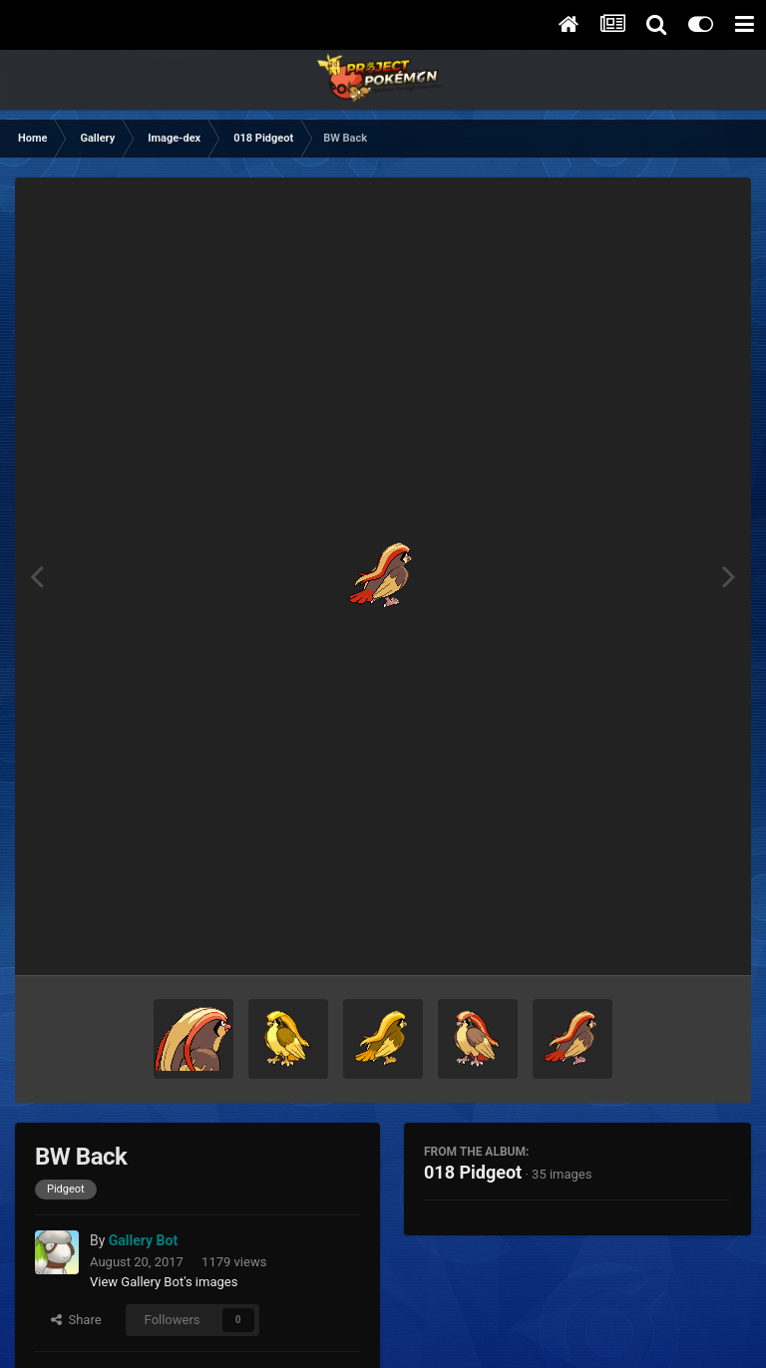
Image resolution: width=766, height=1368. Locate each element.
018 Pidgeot (473, 1172)
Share (76, 1319)
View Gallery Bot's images (163, 1281)
